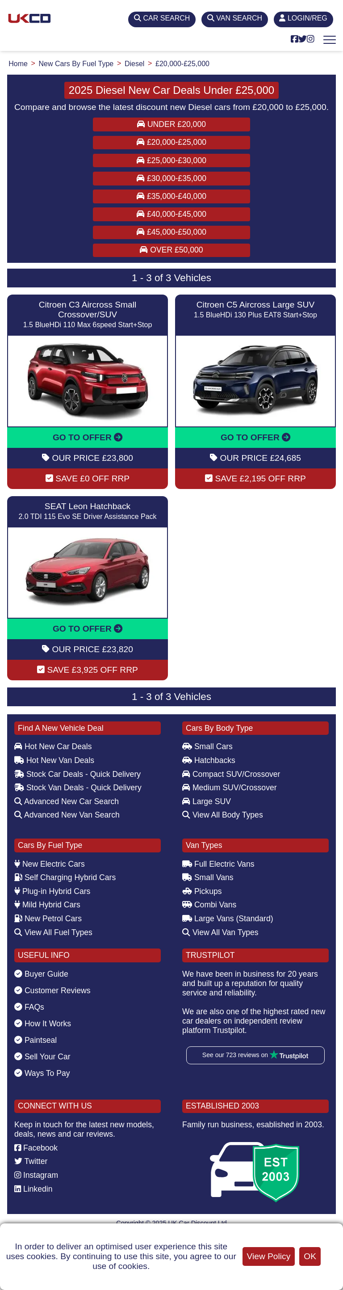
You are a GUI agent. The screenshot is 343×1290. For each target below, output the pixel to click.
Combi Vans (209, 904)
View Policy (269, 1256)
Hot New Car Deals (53, 746)
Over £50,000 (171, 249)
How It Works (42, 1023)
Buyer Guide (41, 974)
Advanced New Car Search (66, 801)
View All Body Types (222, 814)
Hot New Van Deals (54, 760)
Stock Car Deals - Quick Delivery (77, 774)
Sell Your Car (42, 1056)
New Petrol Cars (48, 918)
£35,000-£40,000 (171, 196)
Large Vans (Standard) (227, 918)
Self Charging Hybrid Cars (65, 877)
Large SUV (206, 801)
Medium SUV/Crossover (229, 787)
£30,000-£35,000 (171, 178)
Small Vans (208, 877)
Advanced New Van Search (67, 814)
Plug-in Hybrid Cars (52, 891)
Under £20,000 (171, 124)
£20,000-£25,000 (171, 142)
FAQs (29, 1007)
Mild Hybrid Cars (47, 904)
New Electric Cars (49, 864)
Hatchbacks (208, 760)
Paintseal (35, 1040)
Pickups (202, 891)
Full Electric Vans (218, 864)
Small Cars (207, 746)
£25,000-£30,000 (171, 160)
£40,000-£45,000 (171, 214)
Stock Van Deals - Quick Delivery (78, 787)
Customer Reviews (52, 990)
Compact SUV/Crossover (231, 774)
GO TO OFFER (87, 437)
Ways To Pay (42, 1073)
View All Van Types (220, 932)
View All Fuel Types (53, 932)
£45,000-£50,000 (171, 232)
